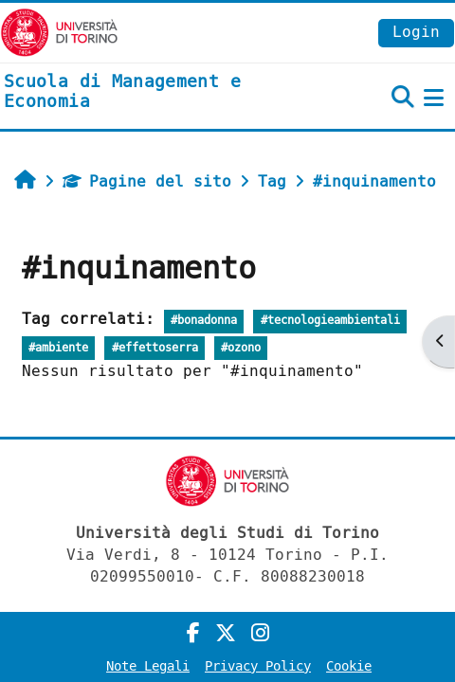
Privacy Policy (258, 666)
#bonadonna (204, 321)
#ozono (241, 348)
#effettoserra (155, 348)
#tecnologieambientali (330, 321)
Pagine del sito (147, 181)
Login (416, 32)
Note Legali (148, 666)
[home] (152, 92)
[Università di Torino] (59, 32)
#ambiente (58, 348)
